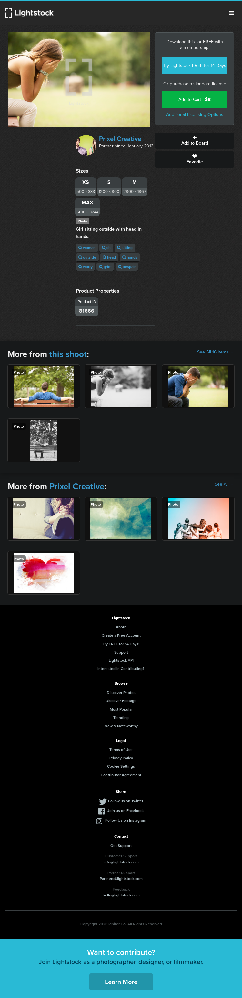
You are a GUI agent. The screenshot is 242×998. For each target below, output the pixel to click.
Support (121, 652)
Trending (121, 717)
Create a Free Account (121, 635)
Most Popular (121, 709)
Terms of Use (121, 749)
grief (105, 266)
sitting (125, 247)
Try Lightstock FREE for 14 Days (194, 65)
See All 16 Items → (215, 352)
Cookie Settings (121, 766)
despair (127, 266)
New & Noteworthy (121, 726)
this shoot (68, 354)
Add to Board (195, 140)
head (109, 257)
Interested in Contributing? (121, 668)
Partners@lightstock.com (121, 878)
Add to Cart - (194, 99)
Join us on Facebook (125, 810)
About (121, 627)
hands (129, 257)
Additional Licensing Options (194, 114)
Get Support (121, 845)
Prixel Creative (120, 139)
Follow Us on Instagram (125, 820)
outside (87, 257)
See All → (224, 484)
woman (87, 247)
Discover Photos (121, 692)
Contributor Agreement (121, 774)
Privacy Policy (121, 758)
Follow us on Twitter (125, 801)
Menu (232, 13)
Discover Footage (121, 700)
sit (106, 247)
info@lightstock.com (121, 862)
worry (85, 266)
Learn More (121, 981)
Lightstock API (121, 660)
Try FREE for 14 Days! (121, 643)
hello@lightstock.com (121, 895)
